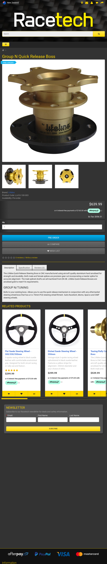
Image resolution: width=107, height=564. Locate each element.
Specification (24, 268)
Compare (53, 244)
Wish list (53, 251)
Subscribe (53, 429)
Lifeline (11, 192)
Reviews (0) (39, 268)
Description (9, 268)
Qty (3, 222)
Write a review (31, 257)
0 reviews (20, 257)
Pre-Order (53, 237)
